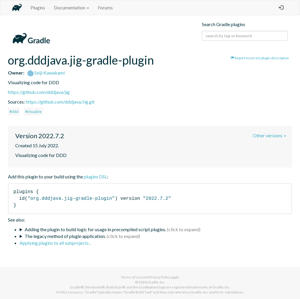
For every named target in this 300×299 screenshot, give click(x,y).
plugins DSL (95, 176)
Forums (105, 7)
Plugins (37, 7)
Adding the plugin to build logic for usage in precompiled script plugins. (95, 229)
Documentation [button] (71, 7)
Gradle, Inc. (156, 282)
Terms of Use (131, 277)
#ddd (13, 111)
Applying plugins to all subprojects (55, 243)
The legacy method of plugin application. (65, 236)
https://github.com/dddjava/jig (39, 92)
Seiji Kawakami (46, 72)
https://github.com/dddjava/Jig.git (60, 101)
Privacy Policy (160, 277)
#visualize (33, 111)
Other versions (269, 135)
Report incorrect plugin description (260, 58)
